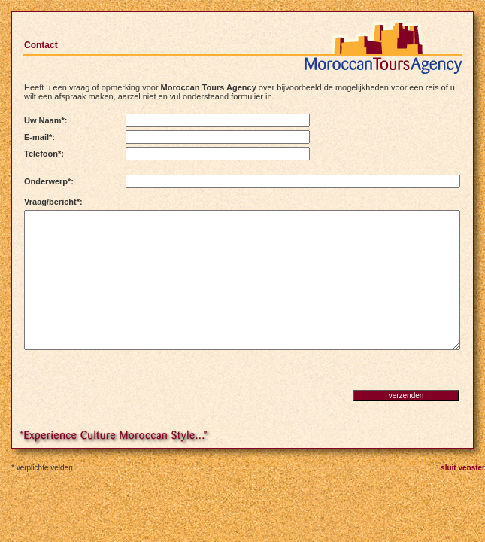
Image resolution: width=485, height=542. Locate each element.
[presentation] (127, 384)
